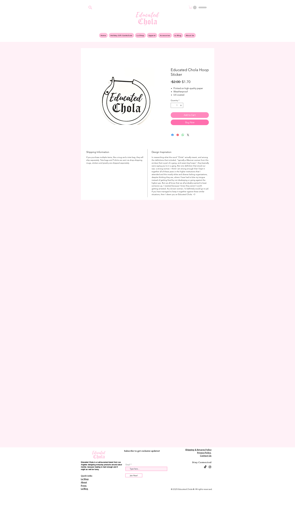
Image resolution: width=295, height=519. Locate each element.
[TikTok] (205, 467)
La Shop (85, 479)
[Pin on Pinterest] (177, 135)
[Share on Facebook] (172, 135)
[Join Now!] (133, 475)
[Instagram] (210, 467)
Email (128, 465)
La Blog (84, 488)
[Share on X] (188, 135)
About (84, 482)
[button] (191, 7)
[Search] (90, 7)
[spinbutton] (177, 105)
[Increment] (181, 105)
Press (84, 485)
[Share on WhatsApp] (182, 135)
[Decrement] (173, 105)
